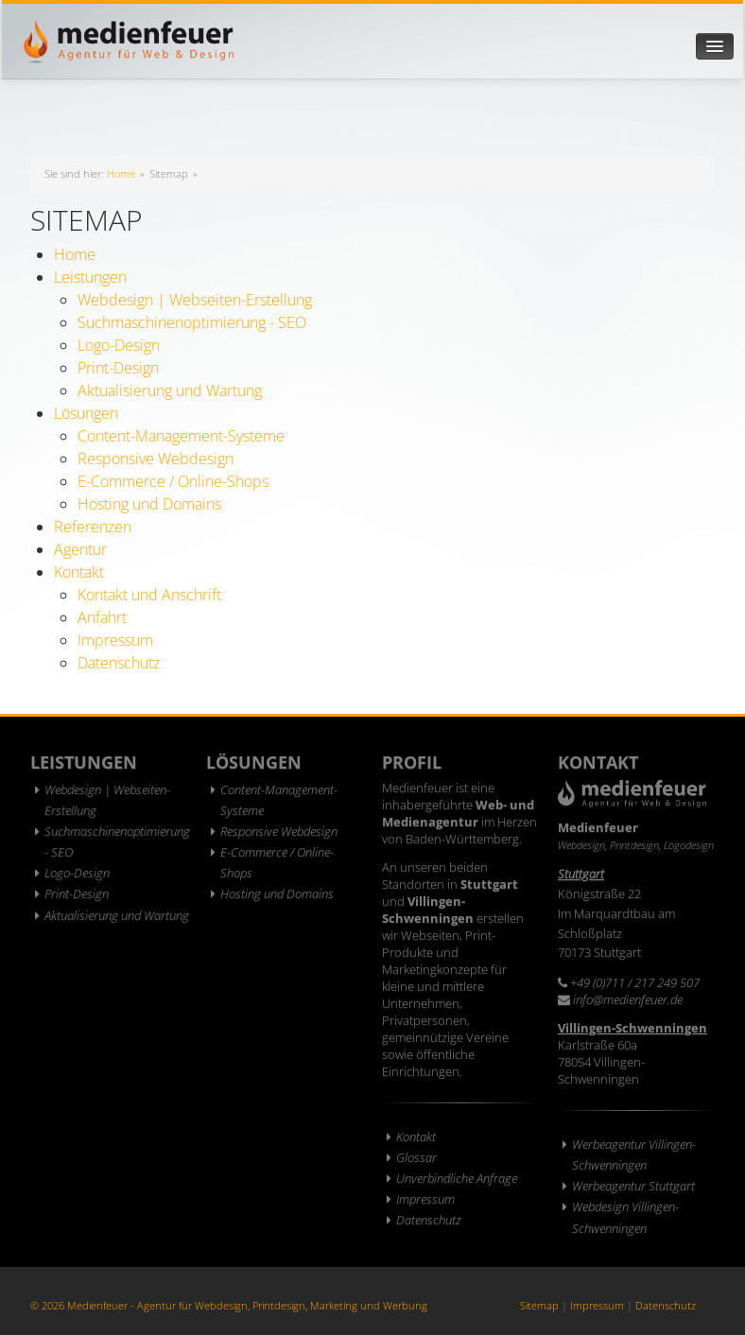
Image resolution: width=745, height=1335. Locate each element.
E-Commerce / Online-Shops (173, 481)
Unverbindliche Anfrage (456, 1178)
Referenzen (92, 526)
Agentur (80, 549)
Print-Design (118, 367)
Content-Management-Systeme (181, 435)
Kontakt (79, 572)
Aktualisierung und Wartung (170, 390)
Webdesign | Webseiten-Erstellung (195, 299)
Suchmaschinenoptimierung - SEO (192, 322)
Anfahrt (102, 617)
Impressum (115, 640)
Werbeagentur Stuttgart (633, 1185)
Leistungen (90, 277)
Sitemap (539, 1305)
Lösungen (86, 413)
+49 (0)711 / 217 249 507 (635, 982)
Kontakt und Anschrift (149, 594)
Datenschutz (119, 662)
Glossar (416, 1157)
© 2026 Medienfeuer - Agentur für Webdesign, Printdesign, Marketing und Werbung (228, 1305)
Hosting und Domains (149, 504)
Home (121, 173)
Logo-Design (119, 345)
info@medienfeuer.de (628, 999)
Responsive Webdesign (156, 458)
